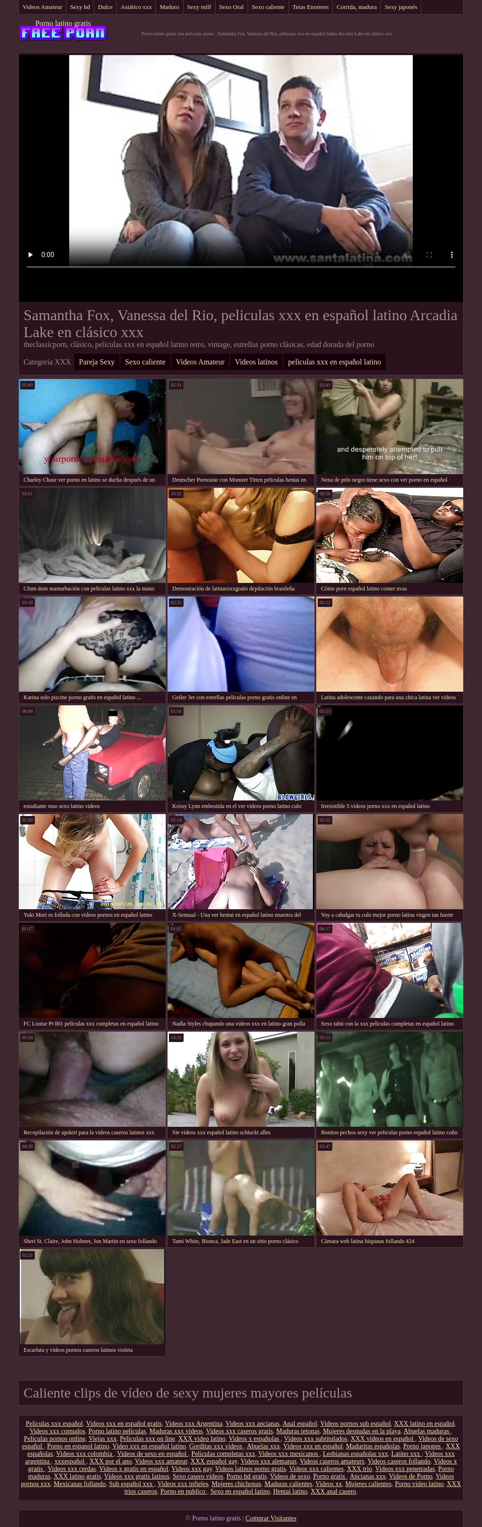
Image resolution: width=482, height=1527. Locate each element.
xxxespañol (70, 1461)
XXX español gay (214, 1461)
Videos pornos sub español (355, 1423)
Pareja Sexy (97, 362)
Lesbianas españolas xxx (355, 1453)
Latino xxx (406, 1453)
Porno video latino (419, 1483)
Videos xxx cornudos (57, 1431)
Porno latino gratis (63, 23)
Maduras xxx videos (176, 1431)
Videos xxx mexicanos (289, 1453)
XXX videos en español (383, 1438)
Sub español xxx (131, 1483)
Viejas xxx (102, 1438)
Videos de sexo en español (152, 1453)
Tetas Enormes (311, 6)
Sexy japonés (401, 6)
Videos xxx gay (191, 1468)
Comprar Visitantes (271, 1518)
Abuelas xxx (263, 1446)
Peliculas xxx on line (147, 1438)
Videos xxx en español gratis (124, 1423)
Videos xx (328, 1483)
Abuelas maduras (426, 1431)
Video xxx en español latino (149, 1446)
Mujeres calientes (368, 1483)
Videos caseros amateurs (332, 1461)
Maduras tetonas (298, 1431)
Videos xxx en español (313, 1446)
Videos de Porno (410, 1476)
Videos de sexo (290, 1476)
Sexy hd (80, 6)
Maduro (169, 6)
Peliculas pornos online (55, 1438)
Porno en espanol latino (78, 1446)
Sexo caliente (268, 6)
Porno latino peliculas (117, 1431)
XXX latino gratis (77, 1476)
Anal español (299, 1423)
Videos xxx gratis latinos (136, 1476)
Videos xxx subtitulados (315, 1438)
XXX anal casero (333, 1491)
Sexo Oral (231, 6)
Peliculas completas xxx (223, 1453)
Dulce (105, 6)
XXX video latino (201, 1438)
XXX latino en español (424, 1423)
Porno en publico (184, 1491)
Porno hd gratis (246, 1476)
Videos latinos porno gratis (250, 1468)
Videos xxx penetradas (405, 1468)
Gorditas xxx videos (216, 1446)
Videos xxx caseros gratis (239, 1431)
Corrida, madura (357, 6)
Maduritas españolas (373, 1446)
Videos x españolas (255, 1438)
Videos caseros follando (399, 1461)
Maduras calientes (288, 1483)
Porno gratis (330, 1476)
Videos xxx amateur (161, 1461)
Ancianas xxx (368, 1476)
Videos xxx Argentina (193, 1423)
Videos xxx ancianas (252, 1423)
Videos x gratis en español (134, 1468)
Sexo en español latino (240, 1491)
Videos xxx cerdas (72, 1468)
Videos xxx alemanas (269, 1461)
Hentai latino (290, 1491)
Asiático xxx (136, 6)
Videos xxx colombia (84, 1453)
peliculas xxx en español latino (334, 362)
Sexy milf (199, 6)
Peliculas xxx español (54, 1423)
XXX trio (359, 1468)
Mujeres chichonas (236, 1483)
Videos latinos (256, 362)
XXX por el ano (110, 1461)
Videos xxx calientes (316, 1468)
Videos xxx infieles (183, 1483)
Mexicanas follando (80, 1483)
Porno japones (422, 1446)
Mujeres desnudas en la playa (362, 1431)
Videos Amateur (42, 6)
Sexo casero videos (198, 1476)
